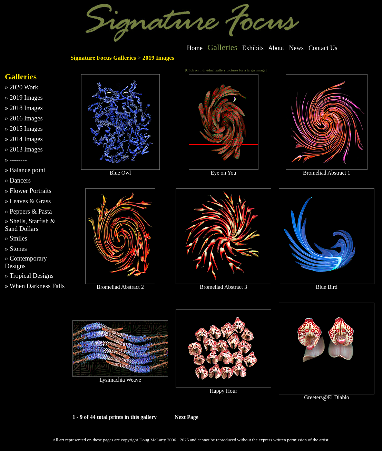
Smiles (18, 238)
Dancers (20, 180)
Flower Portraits (30, 190)
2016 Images (26, 118)
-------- (18, 159)
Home (195, 47)
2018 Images (26, 107)
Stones (18, 248)
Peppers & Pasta (31, 211)
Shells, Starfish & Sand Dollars (30, 224)
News (296, 47)
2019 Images (26, 97)
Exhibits (253, 47)
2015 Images (26, 128)
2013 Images (26, 149)
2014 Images (26, 139)
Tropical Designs (31, 275)
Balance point (27, 170)
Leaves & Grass (30, 201)
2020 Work (24, 87)
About (276, 47)
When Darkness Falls (37, 286)
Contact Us (322, 47)
